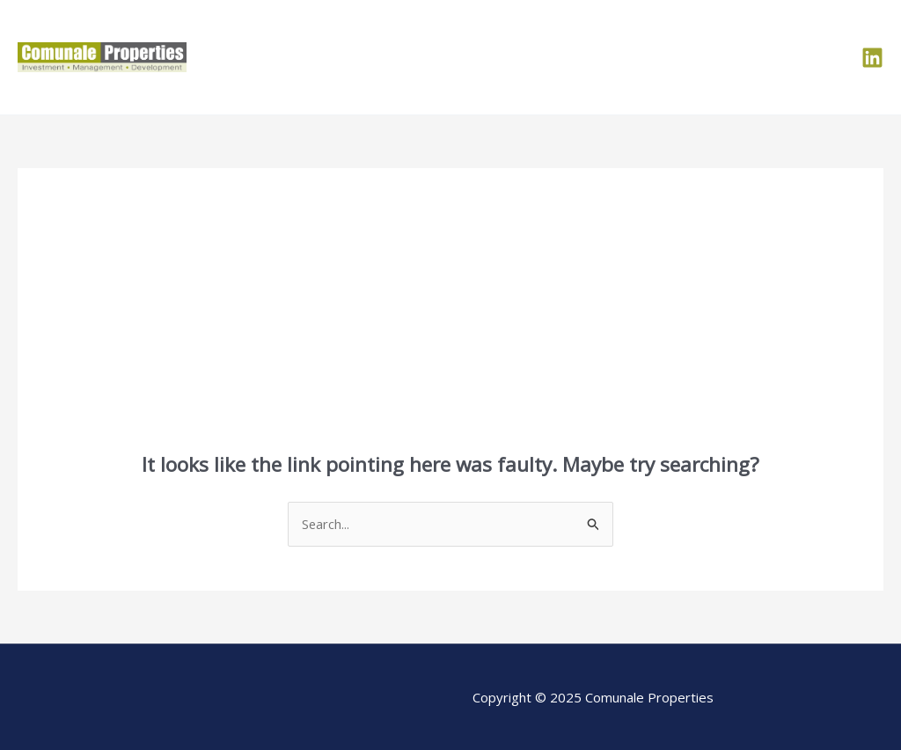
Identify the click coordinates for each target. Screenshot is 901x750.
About (578, 57)
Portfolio (649, 57)
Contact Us (797, 57)
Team (719, 57)
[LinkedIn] (872, 58)
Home (515, 57)
